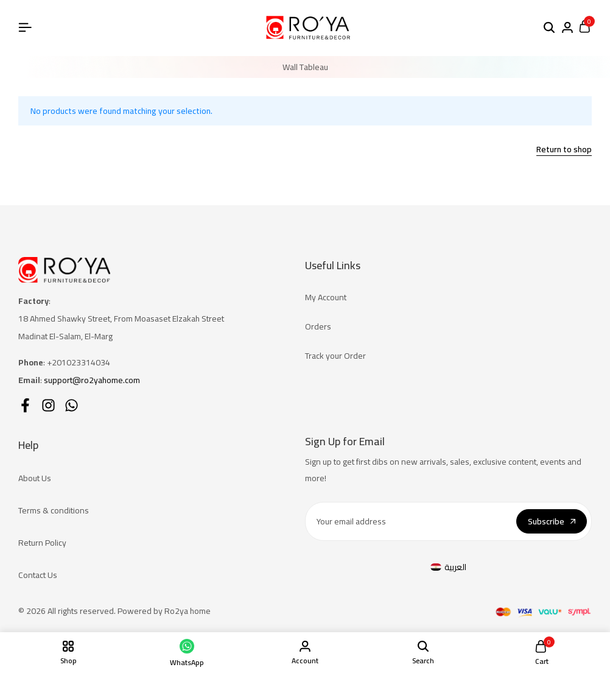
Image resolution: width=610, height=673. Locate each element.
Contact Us (37, 575)
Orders (318, 326)
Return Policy (42, 543)
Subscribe (551, 521)
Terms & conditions (53, 510)
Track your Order (335, 356)
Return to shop (564, 150)
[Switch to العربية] (448, 567)
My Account (325, 297)
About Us (34, 478)
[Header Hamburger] (25, 27)
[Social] (25, 405)
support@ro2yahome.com (92, 380)
